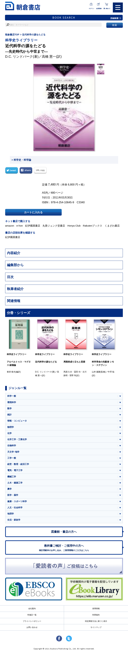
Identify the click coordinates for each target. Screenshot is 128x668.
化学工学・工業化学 (17, 439)
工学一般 (11, 458)
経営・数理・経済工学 (18, 464)
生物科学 (11, 445)
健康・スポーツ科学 (17, 501)
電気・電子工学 (14, 470)
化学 (9, 433)
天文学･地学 (13, 452)
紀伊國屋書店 (32, 225)
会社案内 (32, 608)
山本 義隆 (96, 372)
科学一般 (11, 396)
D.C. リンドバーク (19, 56)
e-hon (19, 225)
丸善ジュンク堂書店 (53, 225)
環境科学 (11, 402)
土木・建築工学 (14, 483)
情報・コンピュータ (17, 421)
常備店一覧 (31, 615)
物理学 (10, 427)
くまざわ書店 (112, 225)
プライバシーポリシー (32, 621)
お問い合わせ (32, 627)
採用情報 (96, 608)
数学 (9, 408)
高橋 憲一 (49, 56)
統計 (9, 414)
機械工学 (11, 476)
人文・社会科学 (14, 507)
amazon (9, 225)
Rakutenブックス (92, 225)
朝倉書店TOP (12, 34)
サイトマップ (96, 627)
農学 (9, 489)
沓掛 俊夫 (11, 372)
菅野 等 (73, 375)
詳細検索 (115, 18)
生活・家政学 (13, 520)
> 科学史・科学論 (21, 159)
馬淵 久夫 (68, 372)
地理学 (10, 513)
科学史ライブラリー (21, 40)
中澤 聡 (111, 372)
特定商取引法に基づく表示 (96, 621)
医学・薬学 (12, 495)
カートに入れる (33, 212)
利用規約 (96, 615)
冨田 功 (77, 372)
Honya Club (73, 225)
